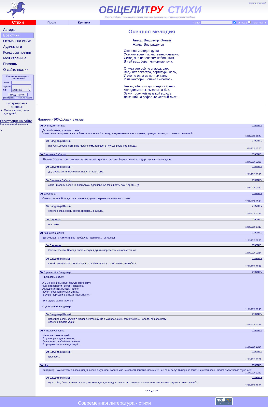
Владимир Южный (157, 40)
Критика (84, 22)
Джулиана (49, 193)
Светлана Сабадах (55, 154)
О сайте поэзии (15, 70)
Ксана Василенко (54, 232)
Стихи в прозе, (13, 110)
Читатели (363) (49, 119)
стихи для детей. (16, 112)
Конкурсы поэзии (17, 52)
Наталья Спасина (54, 330)
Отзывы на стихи (17, 41)
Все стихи (11, 35)
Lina (46, 365)
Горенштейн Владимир (57, 272)
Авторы (9, 30)
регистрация (9, 98)
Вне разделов (154, 44)
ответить (257, 125)
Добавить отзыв (72, 119)
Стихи (18, 22)
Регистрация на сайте (16, 121)
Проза (52, 22)
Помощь (10, 64)
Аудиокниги (12, 47)
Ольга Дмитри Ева (54, 125)
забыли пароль (25, 98)
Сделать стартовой (257, 3)
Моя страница (14, 58)
